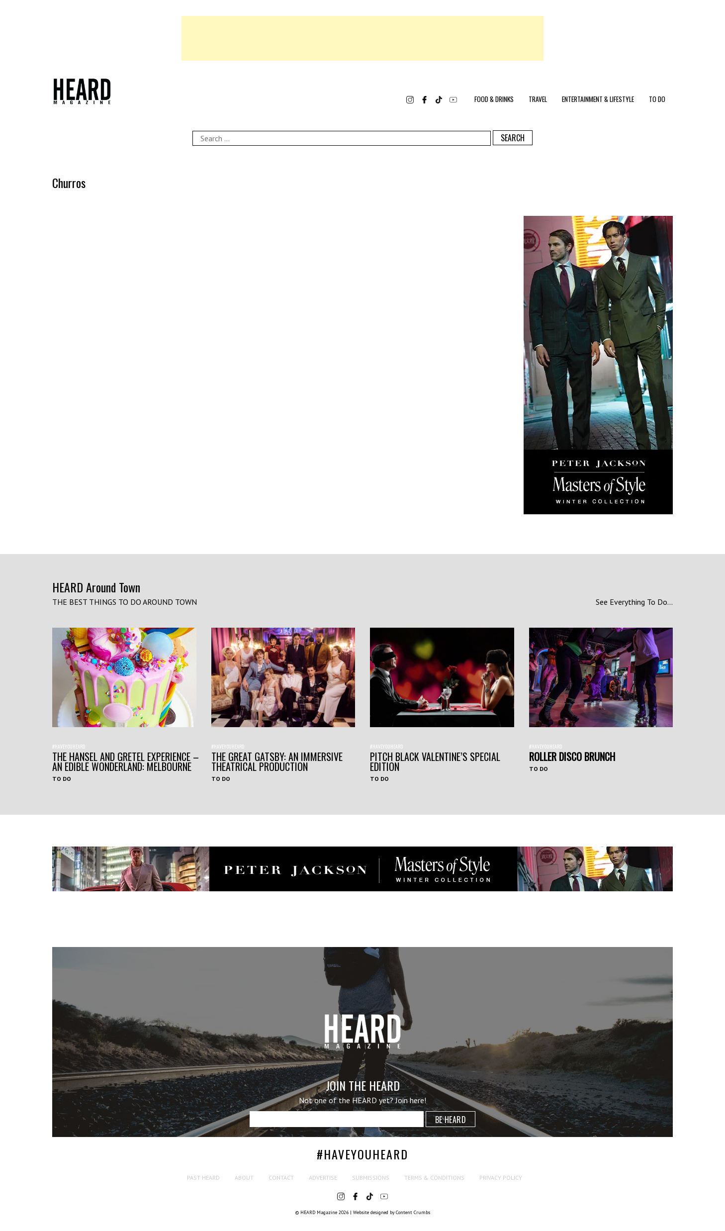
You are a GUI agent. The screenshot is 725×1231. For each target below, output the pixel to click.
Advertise (323, 1177)
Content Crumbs (413, 1212)
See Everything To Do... (634, 602)
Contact (281, 1177)
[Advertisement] (362, 38)
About (244, 1177)
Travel (538, 99)
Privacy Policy (500, 1177)
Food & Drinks (494, 99)
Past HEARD (203, 1177)
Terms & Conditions (434, 1177)
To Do (657, 99)
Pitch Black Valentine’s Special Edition (435, 761)
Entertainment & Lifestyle (598, 99)
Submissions (370, 1177)
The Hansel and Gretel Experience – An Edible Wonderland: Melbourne (125, 761)
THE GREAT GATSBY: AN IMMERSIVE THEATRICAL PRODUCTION (277, 761)
